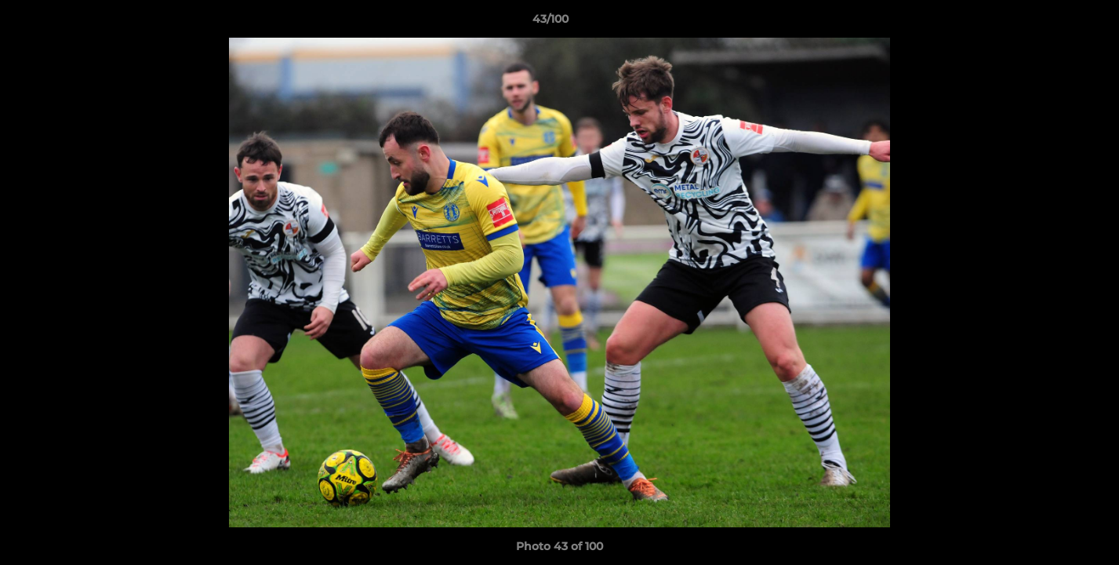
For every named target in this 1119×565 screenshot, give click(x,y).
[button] (1053, 23)
